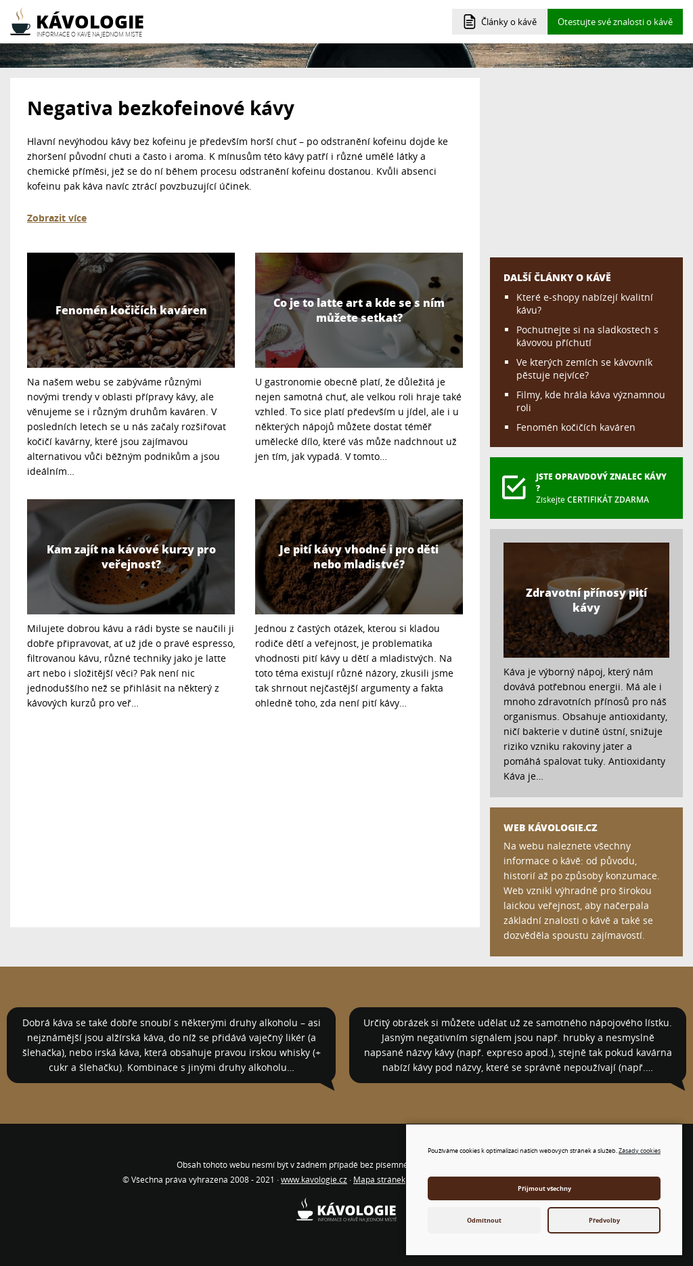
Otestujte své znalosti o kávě (615, 22)
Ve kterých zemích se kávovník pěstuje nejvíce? (584, 368)
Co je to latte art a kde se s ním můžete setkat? (359, 310)
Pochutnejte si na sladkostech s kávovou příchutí (587, 336)
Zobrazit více (57, 217)
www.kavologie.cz (314, 1179)
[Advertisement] (245, 815)
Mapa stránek (379, 1179)
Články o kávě (509, 22)
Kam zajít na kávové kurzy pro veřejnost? (131, 557)
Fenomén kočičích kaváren (131, 310)
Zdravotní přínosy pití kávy (586, 600)
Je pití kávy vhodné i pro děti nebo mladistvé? (359, 557)
